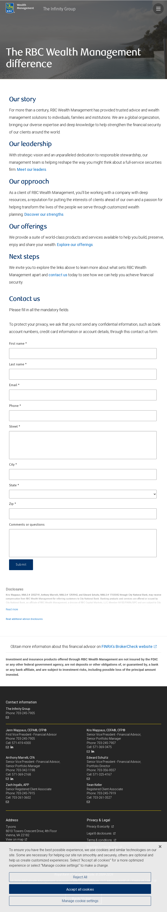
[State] (83, 494)
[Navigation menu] (158, 8)
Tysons (11, 827)
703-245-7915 (25, 793)
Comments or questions (27, 525)
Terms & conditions (100, 840)
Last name (18, 364)
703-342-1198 (25, 770)
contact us (58, 274)
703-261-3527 (102, 797)
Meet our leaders (31, 169)
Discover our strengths (43, 214)
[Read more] (12, 609)
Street (14, 426)
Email (14, 385)
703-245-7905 (25, 739)
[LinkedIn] (12, 747)
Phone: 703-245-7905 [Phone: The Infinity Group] (20, 713)
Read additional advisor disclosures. (24, 618)
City (13, 464)
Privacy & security (98, 826)
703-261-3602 (21, 797)
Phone (15, 406)
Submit (21, 564)
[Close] (160, 846)
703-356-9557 (106, 770)
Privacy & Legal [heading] (98, 820)
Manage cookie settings (80, 901)
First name (18, 344)
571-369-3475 (102, 747)
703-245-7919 (106, 793)
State (14, 485)
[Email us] (8, 717)
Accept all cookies (80, 889)
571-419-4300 (21, 743)
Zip (12, 504)
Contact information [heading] (21, 702)
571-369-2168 (21, 774)
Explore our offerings (75, 244)
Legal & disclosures (99, 833)
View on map (15, 839)
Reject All (80, 877)
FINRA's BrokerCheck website (127, 646)
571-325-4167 (102, 774)
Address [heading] (12, 820)
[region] (83, 877)
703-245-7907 (106, 743)
